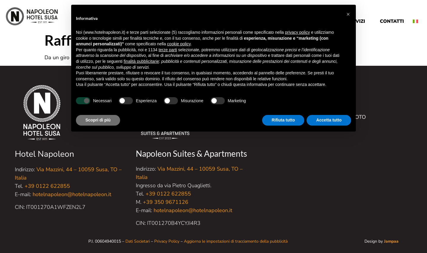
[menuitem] (418, 17)
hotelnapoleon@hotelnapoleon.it (72, 194)
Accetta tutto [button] (329, 120)
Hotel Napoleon (44, 154)
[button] (348, 14)
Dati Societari (137, 241)
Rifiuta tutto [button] (283, 120)
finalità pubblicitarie (141, 61)
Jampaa (391, 241)
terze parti (168, 49)
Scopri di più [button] (98, 120)
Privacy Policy (166, 241)
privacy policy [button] (297, 32)
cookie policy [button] (178, 43)
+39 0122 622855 (47, 186)
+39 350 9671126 (165, 202)
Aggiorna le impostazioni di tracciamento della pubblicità (236, 241)
